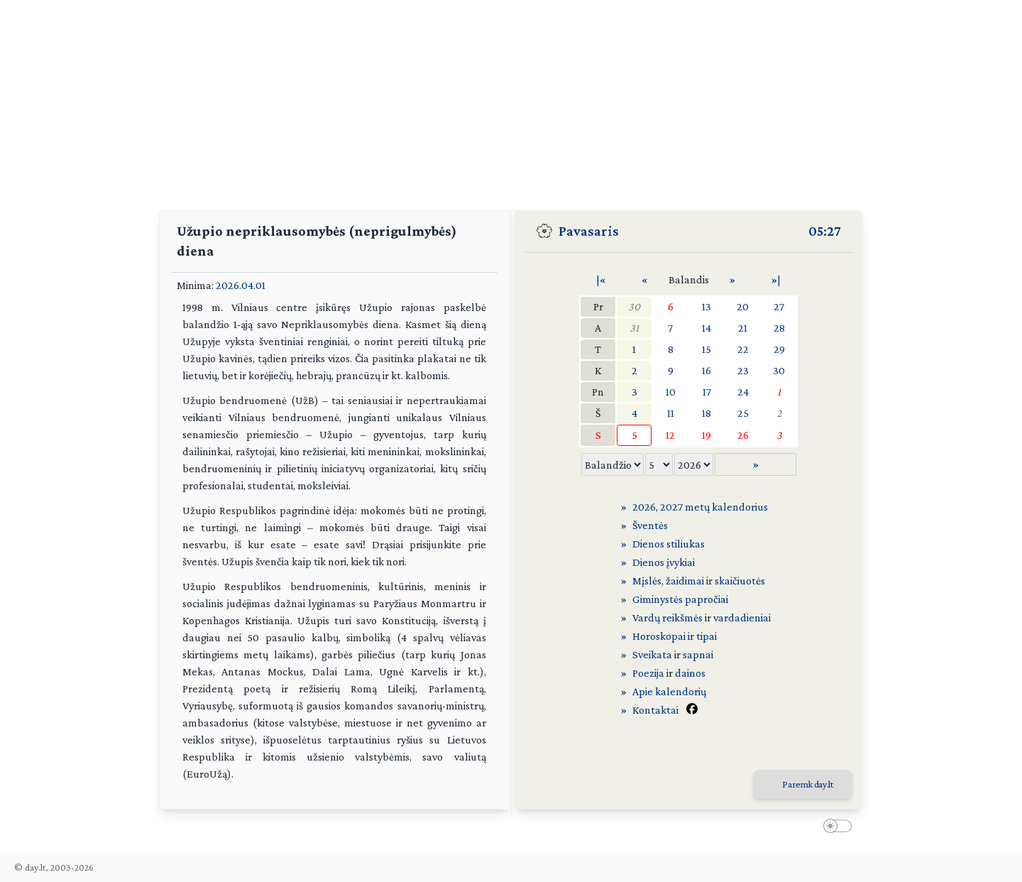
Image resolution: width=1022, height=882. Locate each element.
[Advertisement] (511, 99)
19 (706, 435)
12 (670, 435)
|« (601, 279)
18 (706, 413)
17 (707, 392)
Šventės (650, 525)
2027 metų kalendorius (714, 507)
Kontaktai (655, 710)
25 (743, 413)
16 (706, 370)
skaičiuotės (740, 581)
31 (634, 328)
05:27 (824, 231)
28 (779, 328)
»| (776, 279)
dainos (690, 673)
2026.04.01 (240, 285)
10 (671, 392)
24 (743, 392)
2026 (644, 507)
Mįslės (646, 581)
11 (670, 413)
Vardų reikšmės (667, 617)
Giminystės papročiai (680, 599)
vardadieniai (742, 617)
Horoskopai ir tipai (674, 636)
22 (743, 349)
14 (706, 328)
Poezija (648, 673)
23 (743, 370)
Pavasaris (589, 231)
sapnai (698, 654)
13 (706, 306)
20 (743, 306)
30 (634, 306)
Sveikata (652, 654)
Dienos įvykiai (663, 562)
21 (742, 328)
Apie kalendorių (669, 691)
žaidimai (685, 581)
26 (743, 435)
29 (779, 349)
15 (706, 349)
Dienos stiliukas (668, 544)
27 (779, 306)
